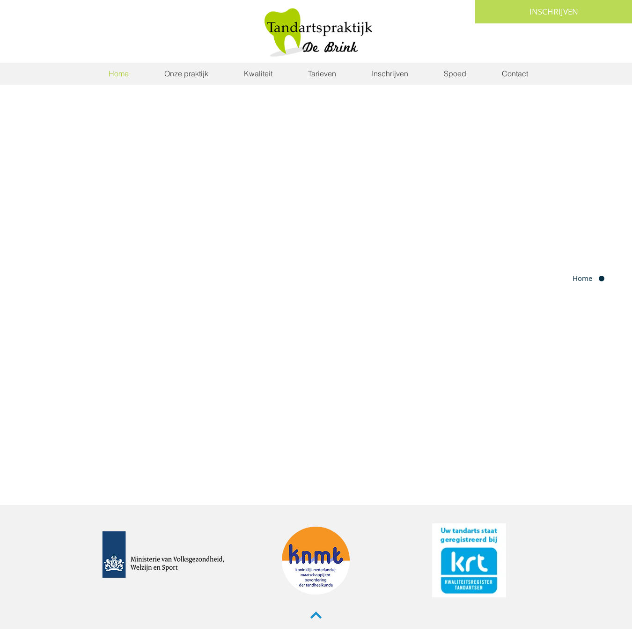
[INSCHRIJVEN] (553, 11)
